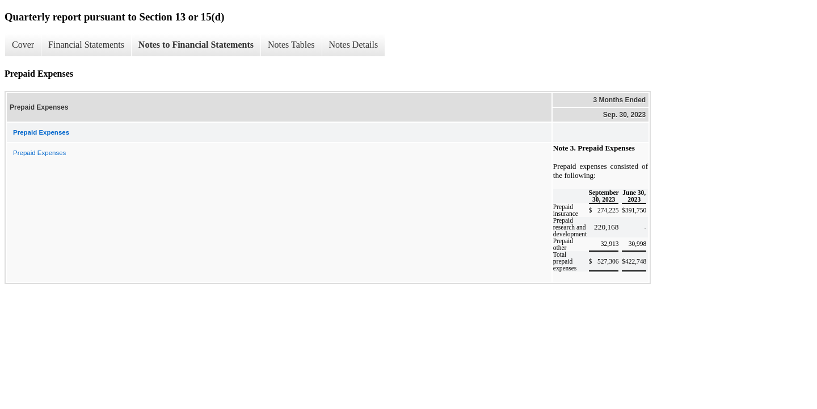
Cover (23, 44)
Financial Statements (86, 44)
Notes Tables (291, 44)
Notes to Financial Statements (196, 44)
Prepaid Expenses (39, 152)
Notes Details (353, 44)
